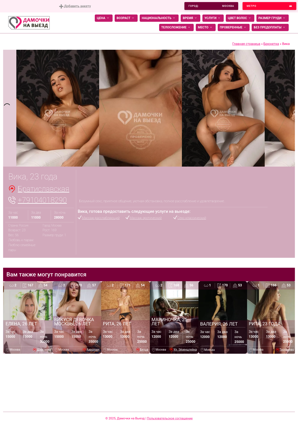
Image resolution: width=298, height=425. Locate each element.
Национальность (159, 18)
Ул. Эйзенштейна (185, 349)
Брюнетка (271, 44)
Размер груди (272, 18)
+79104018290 (42, 200)
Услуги (213, 18)
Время (190, 18)
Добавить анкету (75, 6)
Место (206, 27)
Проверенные (234, 27)
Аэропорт (93, 349)
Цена (104, 18)
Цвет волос (240, 18)
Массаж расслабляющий (101, 218)
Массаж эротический (146, 218)
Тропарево (287, 349)
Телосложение (176, 27)
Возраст (126, 18)
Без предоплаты (270, 27)
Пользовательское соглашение (170, 418)
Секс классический (192, 218)
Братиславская (43, 189)
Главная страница (246, 44)
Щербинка (44, 349)
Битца (144, 349)
